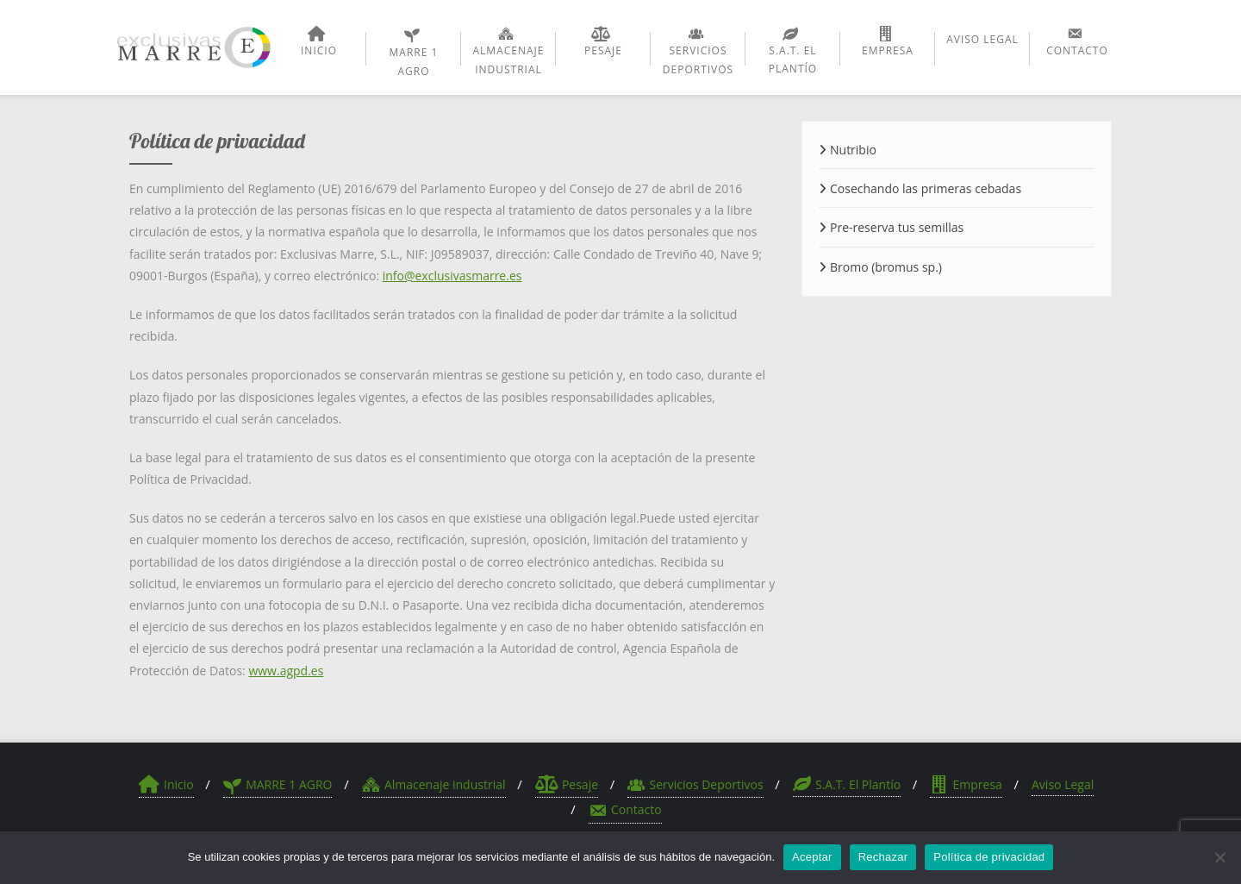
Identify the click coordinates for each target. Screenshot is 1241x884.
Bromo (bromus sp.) (886, 267)
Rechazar (883, 856)
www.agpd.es (285, 670)
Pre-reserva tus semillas (896, 227)
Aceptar (812, 856)
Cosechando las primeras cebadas (925, 188)
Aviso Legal (1063, 784)
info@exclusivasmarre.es (452, 275)
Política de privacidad (989, 856)
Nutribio (853, 149)
